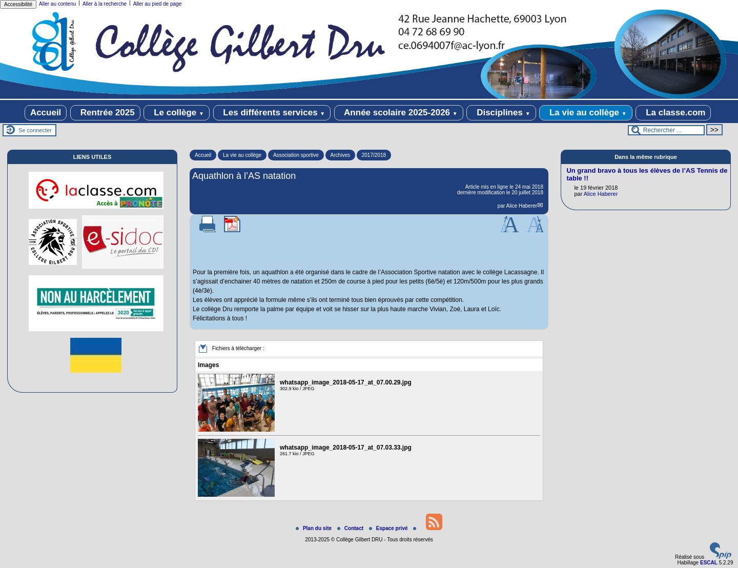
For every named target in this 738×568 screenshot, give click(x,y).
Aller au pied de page (157, 4)
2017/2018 (374, 155)
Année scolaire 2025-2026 (399, 113)
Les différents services (272, 113)
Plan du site (314, 528)
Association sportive (296, 155)
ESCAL (708, 562)
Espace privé (389, 528)
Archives (340, 155)
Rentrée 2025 (105, 113)
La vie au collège (585, 113)
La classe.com (673, 113)
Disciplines (501, 113)
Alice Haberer (522, 206)
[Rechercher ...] (666, 130)
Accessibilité (18, 4)
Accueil (45, 112)
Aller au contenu (57, 4)
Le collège (176, 113)
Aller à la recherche (105, 4)
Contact (351, 528)
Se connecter (35, 130)
